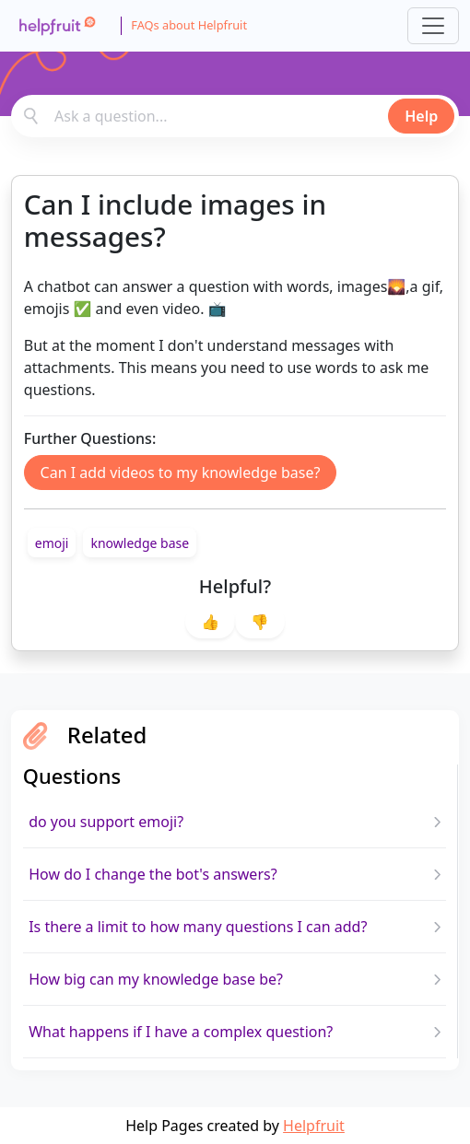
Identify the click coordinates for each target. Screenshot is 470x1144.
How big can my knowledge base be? (156, 979)
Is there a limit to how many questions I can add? (198, 926)
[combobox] (235, 116)
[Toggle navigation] (433, 25)
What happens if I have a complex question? (181, 1031)
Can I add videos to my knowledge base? (181, 472)
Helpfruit (314, 1125)
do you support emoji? (106, 821)
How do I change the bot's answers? (152, 874)
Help (421, 116)
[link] (52, 542)
